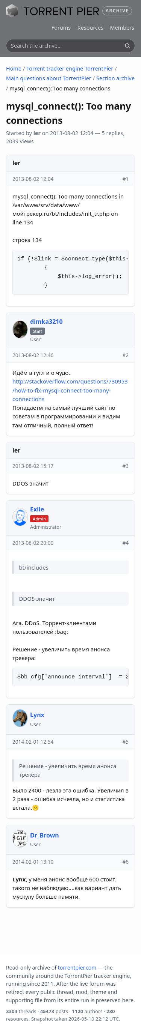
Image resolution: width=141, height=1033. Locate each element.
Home (13, 68)
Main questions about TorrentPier (48, 78)
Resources (90, 27)
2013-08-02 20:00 (32, 542)
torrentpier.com (77, 967)
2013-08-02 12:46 (32, 355)
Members (122, 27)
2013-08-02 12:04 (32, 178)
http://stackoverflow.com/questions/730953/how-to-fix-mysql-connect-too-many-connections (70, 390)
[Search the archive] (66, 46)
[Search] (127, 46)
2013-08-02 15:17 (32, 465)
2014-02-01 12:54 (32, 741)
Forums (61, 27)
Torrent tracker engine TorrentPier (69, 68)
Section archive (115, 78)
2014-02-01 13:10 (32, 861)
